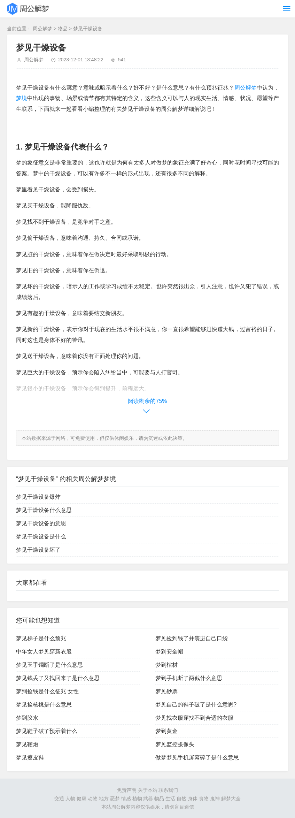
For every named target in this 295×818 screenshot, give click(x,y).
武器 (148, 798)
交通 (59, 798)
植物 (137, 798)
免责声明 (127, 790)
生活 (170, 798)
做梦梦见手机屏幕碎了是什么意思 (197, 757)
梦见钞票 (166, 691)
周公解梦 (42, 28)
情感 (126, 798)
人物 (70, 798)
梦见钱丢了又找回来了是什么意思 (58, 678)
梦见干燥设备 (87, 28)
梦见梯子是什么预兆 (41, 638)
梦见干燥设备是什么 (41, 537)
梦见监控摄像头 (174, 744)
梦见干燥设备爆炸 (38, 497)
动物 (93, 798)
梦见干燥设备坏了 (38, 550)
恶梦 (115, 798)
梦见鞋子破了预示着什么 (46, 731)
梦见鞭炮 (27, 744)
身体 (192, 798)
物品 (63, 28)
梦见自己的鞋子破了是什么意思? (195, 705)
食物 (204, 798)
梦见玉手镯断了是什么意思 (49, 665)
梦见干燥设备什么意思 (44, 510)
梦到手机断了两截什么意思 (188, 678)
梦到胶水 (27, 718)
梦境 (21, 98)
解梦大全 (231, 798)
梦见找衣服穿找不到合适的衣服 (194, 718)
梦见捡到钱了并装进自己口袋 (191, 638)
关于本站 (147, 790)
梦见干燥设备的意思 (41, 523)
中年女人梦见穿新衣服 (44, 652)
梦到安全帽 (169, 652)
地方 (104, 798)
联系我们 (168, 790)
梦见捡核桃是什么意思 (44, 705)
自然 (181, 798)
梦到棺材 (166, 665)
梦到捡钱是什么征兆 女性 (47, 691)
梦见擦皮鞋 (30, 757)
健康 (81, 798)
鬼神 (215, 798)
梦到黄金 (166, 731)
